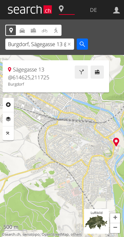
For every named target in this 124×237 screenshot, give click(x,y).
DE (93, 9)
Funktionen (8, 133)
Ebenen (8, 119)
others (76, 234)
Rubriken (8, 105)
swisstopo (31, 234)
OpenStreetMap (55, 234)
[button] (115, 218)
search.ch (13, 234)
